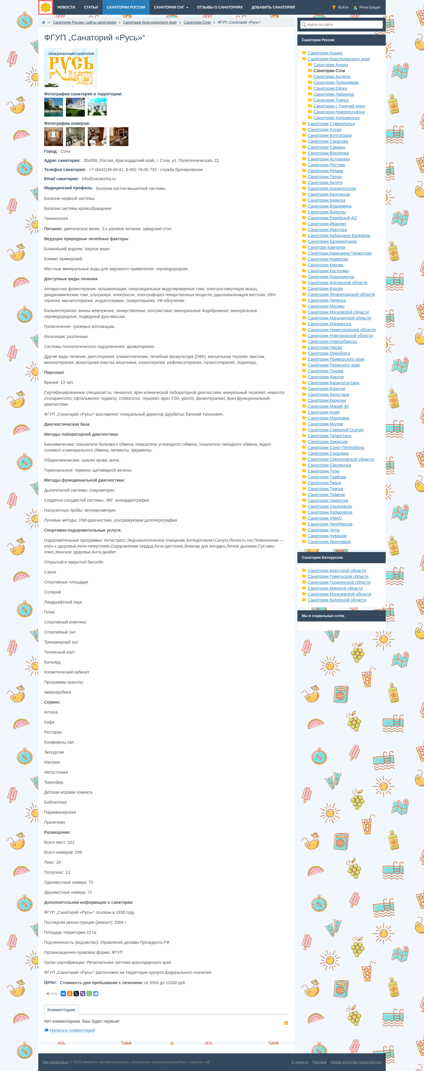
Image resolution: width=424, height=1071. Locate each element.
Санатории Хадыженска (337, 117)
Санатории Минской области (335, 588)
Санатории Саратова (328, 141)
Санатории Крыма (325, 53)
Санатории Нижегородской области (342, 329)
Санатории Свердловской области (341, 459)
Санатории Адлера (332, 76)
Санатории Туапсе (331, 100)
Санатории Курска (325, 288)
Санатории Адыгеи (326, 376)
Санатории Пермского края (334, 365)
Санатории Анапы (331, 64)
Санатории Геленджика (336, 82)
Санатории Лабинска (334, 94)
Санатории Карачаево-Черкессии (340, 253)
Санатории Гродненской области (339, 582)
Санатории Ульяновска (330, 506)
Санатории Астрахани (329, 159)
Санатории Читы (323, 530)
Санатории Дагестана (328, 394)
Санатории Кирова (325, 265)
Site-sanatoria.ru (56, 1062)
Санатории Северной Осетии (336, 429)
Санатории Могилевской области (339, 594)
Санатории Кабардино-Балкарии (339, 235)
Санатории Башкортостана (333, 382)
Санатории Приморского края (336, 359)
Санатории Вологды (327, 212)
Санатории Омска (325, 347)
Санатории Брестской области (337, 570)
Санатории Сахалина (328, 453)
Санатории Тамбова (327, 477)
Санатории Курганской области (337, 282)
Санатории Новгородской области (340, 335)
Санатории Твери (324, 482)
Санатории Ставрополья (331, 123)
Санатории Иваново (327, 223)
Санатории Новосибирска (332, 341)
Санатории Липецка (327, 300)
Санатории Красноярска (331, 276)
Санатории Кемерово (328, 259)
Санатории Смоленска (329, 465)
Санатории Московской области (338, 312)
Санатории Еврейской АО (332, 217)
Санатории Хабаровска (330, 512)
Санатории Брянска (326, 200)
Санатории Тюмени (326, 494)
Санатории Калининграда (332, 241)
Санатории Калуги (325, 182)
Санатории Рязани (325, 170)
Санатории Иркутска (327, 229)
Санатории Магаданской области (339, 318)
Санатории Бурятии (326, 388)
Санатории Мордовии (328, 418)
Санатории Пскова (325, 371)
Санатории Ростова (326, 165)
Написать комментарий (72, 1030)
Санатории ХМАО (325, 518)
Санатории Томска (325, 488)
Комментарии (61, 1009)
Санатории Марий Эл (328, 406)
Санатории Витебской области (337, 600)
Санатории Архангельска (332, 188)
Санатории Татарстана (329, 435)
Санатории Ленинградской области (341, 294)
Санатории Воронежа (328, 153)
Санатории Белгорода (329, 194)
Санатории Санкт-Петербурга (336, 447)
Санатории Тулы (323, 471)
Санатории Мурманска (329, 323)
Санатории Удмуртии (328, 500)
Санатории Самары (326, 147)
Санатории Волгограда (330, 135)
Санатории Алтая (324, 129)
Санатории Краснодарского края (339, 59)
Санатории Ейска (330, 88)
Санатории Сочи (329, 70)
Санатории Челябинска (330, 524)
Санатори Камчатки (326, 247)
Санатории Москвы (326, 306)
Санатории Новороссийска (339, 112)
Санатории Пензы (325, 176)
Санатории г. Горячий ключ (339, 106)
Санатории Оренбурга (329, 353)
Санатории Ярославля (329, 541)
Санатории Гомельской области (338, 576)
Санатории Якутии (325, 424)
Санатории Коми (323, 412)
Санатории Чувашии (327, 535)
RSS (286, 1023)
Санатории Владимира (330, 206)
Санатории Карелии (327, 400)
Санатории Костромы (328, 270)
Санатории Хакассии (328, 441)
